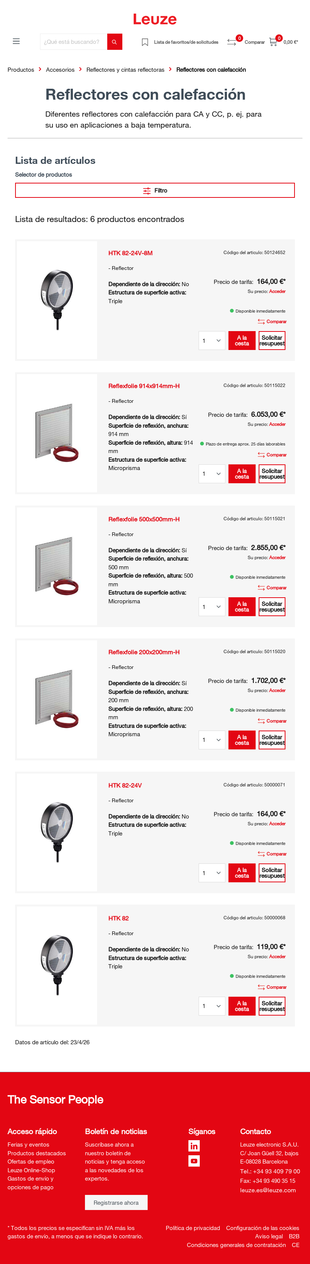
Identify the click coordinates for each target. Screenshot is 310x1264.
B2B (294, 1236)
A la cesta (242, 340)
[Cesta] (283, 41)
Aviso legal (269, 1236)
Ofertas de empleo (31, 1161)
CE (295, 1244)
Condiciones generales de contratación (236, 1244)
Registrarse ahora (116, 1202)
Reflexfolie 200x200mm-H (144, 652)
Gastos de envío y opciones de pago (31, 1182)
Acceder (277, 291)
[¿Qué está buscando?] (74, 42)
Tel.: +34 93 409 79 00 (270, 1171)
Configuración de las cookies (262, 1227)
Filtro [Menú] (155, 189)
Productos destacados (37, 1153)
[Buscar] (114, 42)
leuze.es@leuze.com (268, 1190)
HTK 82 (118, 918)
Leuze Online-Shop (31, 1170)
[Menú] (16, 41)
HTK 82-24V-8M (130, 253)
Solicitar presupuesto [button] (272, 340)
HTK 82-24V (125, 785)
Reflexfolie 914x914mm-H (144, 386)
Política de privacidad (193, 1227)
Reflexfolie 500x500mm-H (144, 519)
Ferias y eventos (28, 1144)
